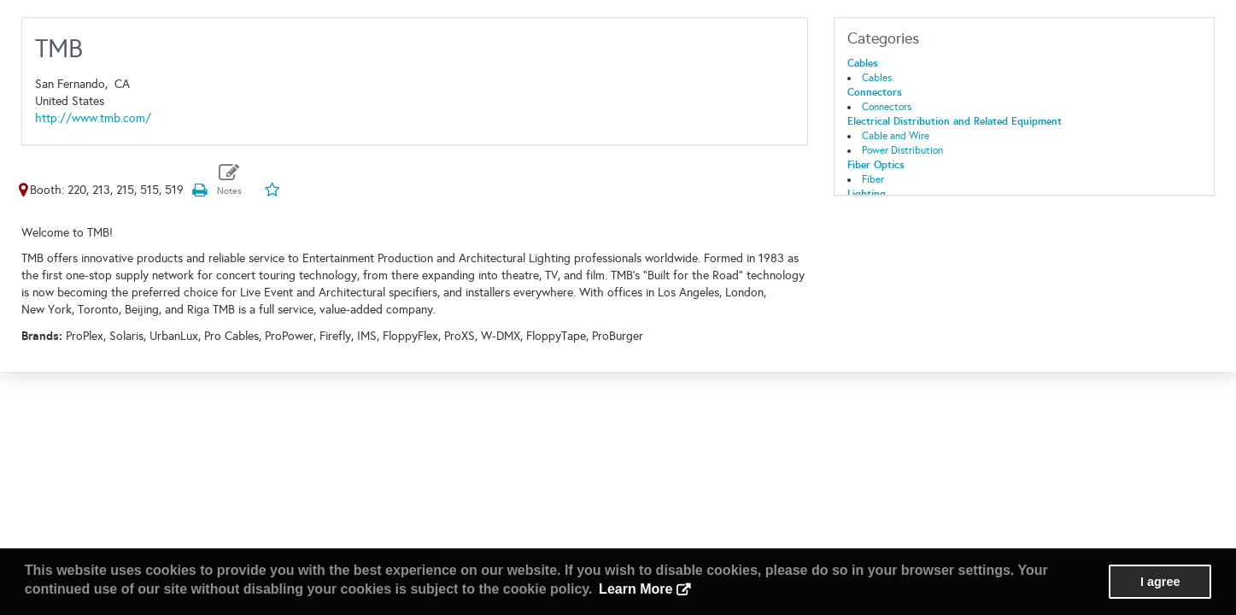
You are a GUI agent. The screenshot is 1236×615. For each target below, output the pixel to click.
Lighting (866, 194)
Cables (862, 63)
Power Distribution (902, 150)
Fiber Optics (876, 165)
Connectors (874, 92)
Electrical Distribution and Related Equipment (954, 121)
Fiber (873, 179)
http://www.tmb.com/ (93, 118)
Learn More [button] (635, 589)
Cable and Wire (895, 136)
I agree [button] (1160, 582)
